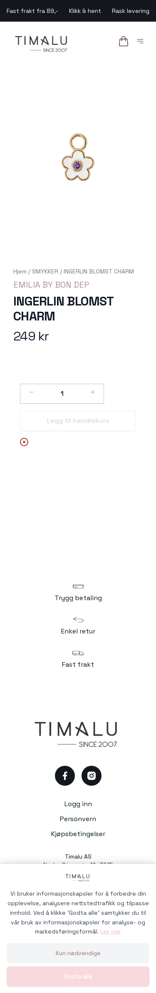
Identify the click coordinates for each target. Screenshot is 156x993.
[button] (78, 157)
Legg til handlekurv (78, 420)
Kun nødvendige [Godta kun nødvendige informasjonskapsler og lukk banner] (78, 953)
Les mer (110, 931)
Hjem (20, 271)
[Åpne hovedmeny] (141, 42)
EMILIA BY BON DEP (51, 284)
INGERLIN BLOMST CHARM (99, 271)
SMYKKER (45, 271)
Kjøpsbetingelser (78, 833)
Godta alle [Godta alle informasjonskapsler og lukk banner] (78, 976)
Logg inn (78, 803)
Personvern (78, 818)
